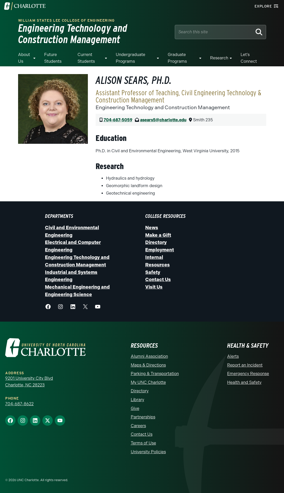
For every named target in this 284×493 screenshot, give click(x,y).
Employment (159, 250)
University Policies (148, 451)
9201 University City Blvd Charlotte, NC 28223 (29, 381)
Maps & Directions (148, 365)
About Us (24, 58)
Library (137, 399)
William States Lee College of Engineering (66, 20)
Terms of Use (143, 443)
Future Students (53, 58)
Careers (138, 425)
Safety (152, 272)
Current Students (86, 58)
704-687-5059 (118, 119)
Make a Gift (158, 235)
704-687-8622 (19, 403)
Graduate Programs (177, 58)
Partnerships (143, 417)
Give (135, 408)
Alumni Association (149, 356)
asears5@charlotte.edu (163, 119)
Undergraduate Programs (130, 58)
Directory (156, 242)
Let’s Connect (249, 58)
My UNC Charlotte (148, 382)
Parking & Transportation (155, 373)
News (151, 227)
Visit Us (154, 287)
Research (219, 57)
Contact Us (158, 279)
